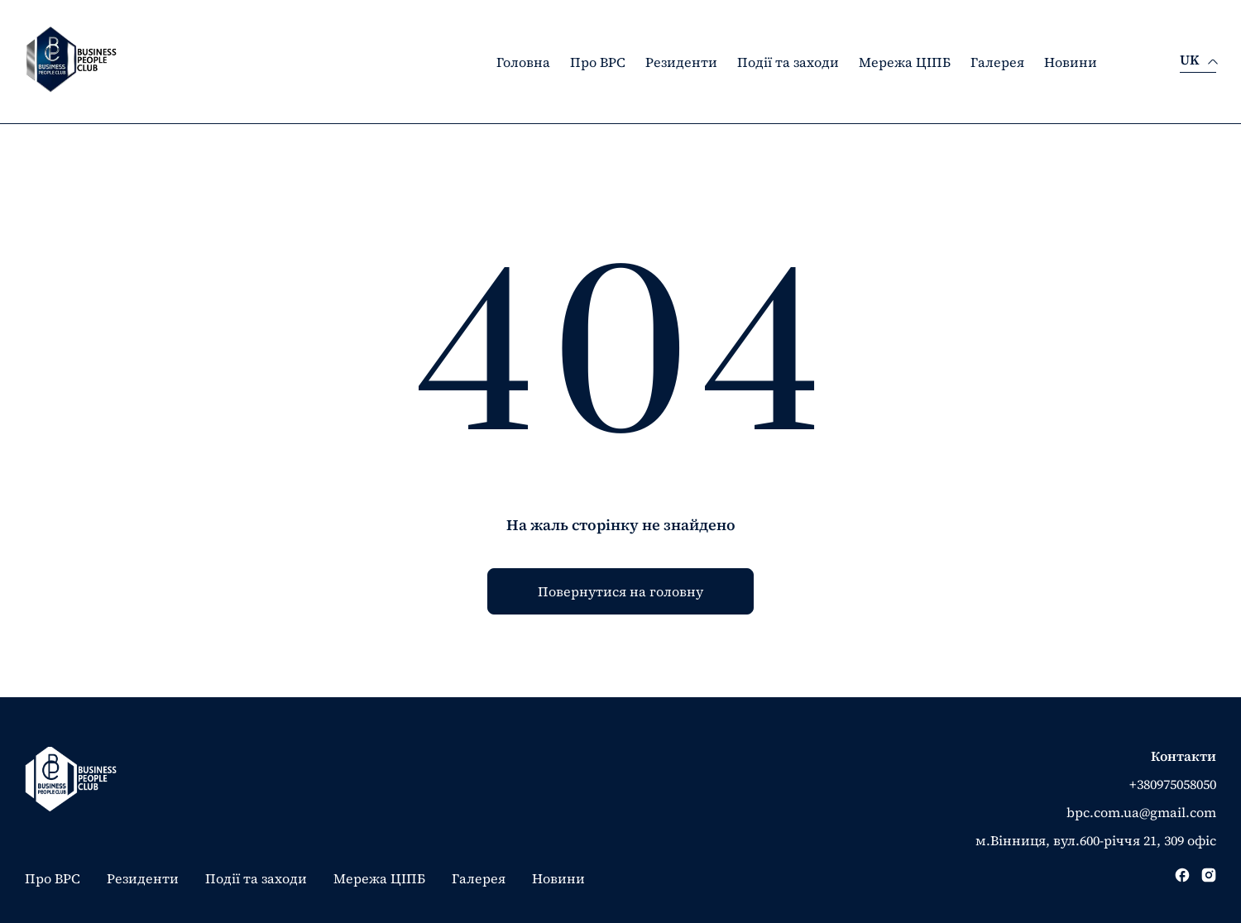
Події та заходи (788, 62)
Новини (1070, 62)
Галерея (997, 62)
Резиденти (681, 62)
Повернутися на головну (620, 591)
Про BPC (597, 62)
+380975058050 (1172, 784)
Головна (523, 62)
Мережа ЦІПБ (905, 62)
